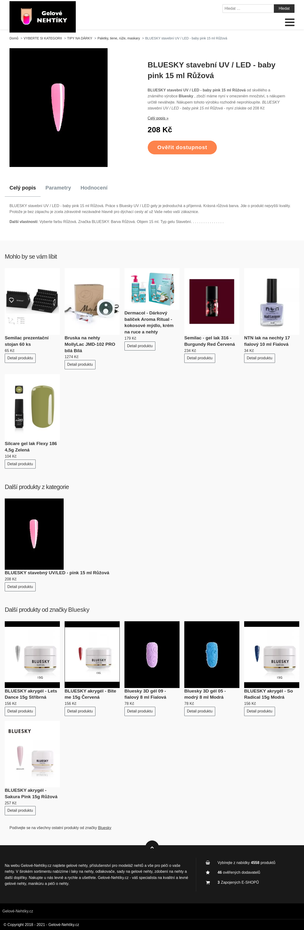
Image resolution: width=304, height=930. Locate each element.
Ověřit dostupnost (182, 147)
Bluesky (79, 609)
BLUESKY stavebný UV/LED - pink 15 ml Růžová (57, 572)
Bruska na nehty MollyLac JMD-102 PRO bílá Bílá (90, 344)
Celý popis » (158, 118)
